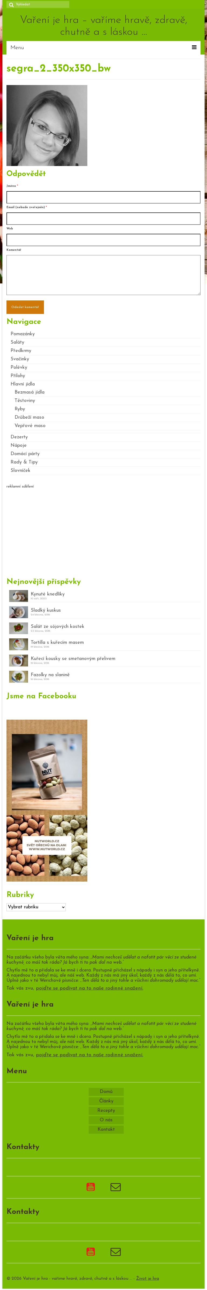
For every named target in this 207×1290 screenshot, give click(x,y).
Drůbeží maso (29, 417)
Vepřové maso (30, 425)
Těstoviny (25, 400)
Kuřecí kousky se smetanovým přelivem (73, 658)
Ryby (20, 409)
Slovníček (20, 470)
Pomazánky (23, 334)
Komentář (13, 250)
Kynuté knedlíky (48, 594)
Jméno (12, 186)
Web (9, 228)
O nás (106, 1120)
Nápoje (19, 445)
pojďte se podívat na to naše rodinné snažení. (89, 988)
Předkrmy (21, 350)
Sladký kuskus (46, 610)
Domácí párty (25, 453)
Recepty (106, 1110)
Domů (106, 1091)
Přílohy (18, 375)
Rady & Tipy (24, 462)
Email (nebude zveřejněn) (26, 207)
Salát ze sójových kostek (57, 626)
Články (106, 1101)
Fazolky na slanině (50, 675)
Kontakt (106, 1129)
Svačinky (20, 359)
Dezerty (19, 437)
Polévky (19, 367)
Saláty (17, 342)
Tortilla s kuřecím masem (57, 642)
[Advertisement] (103, 530)
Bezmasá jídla (29, 392)
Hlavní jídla (23, 384)
